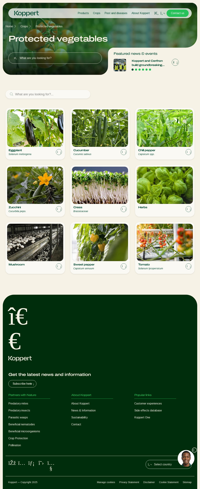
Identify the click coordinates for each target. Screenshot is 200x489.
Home (9, 26)
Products (83, 13)
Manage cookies (106, 482)
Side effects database (148, 410)
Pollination (14, 445)
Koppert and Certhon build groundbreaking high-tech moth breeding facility (149, 63)
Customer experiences (148, 403)
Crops (96, 13)
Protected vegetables (49, 26)
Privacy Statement (129, 482)
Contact (76, 424)
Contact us (177, 13)
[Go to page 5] (146, 70)
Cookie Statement (169, 482)
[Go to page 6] (150, 70)
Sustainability (79, 417)
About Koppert (141, 13)
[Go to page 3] (140, 70)
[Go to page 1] (133, 70)
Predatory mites (18, 403)
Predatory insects (19, 410)
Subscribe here (24, 384)
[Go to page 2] (136, 70)
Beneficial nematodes (21, 424)
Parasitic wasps (18, 417)
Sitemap (187, 482)
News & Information (83, 410)
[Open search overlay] (156, 13)
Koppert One (142, 417)
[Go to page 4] (143, 70)
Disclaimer (149, 482)
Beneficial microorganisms (24, 431)
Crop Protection (18, 438)
